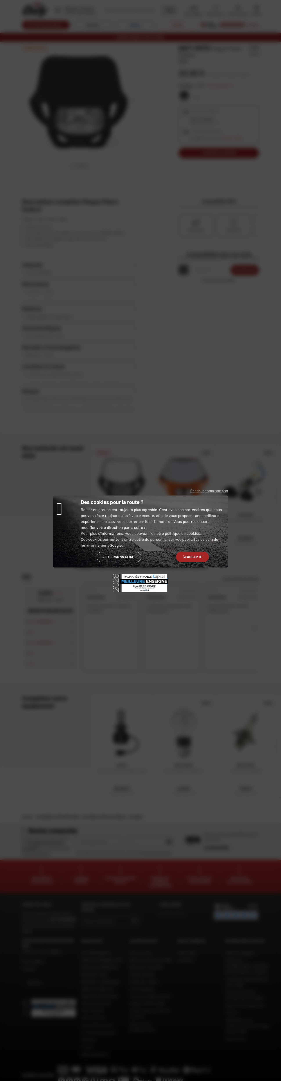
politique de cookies (182, 533)
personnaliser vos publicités (175, 539)
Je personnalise (118, 557)
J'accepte (192, 557)
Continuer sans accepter (209, 490)
